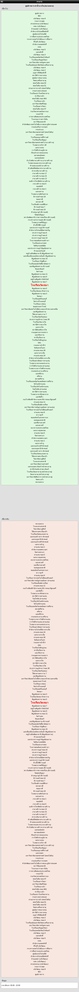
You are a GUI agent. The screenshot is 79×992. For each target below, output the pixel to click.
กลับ (2, 1)
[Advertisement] (39, 501)
